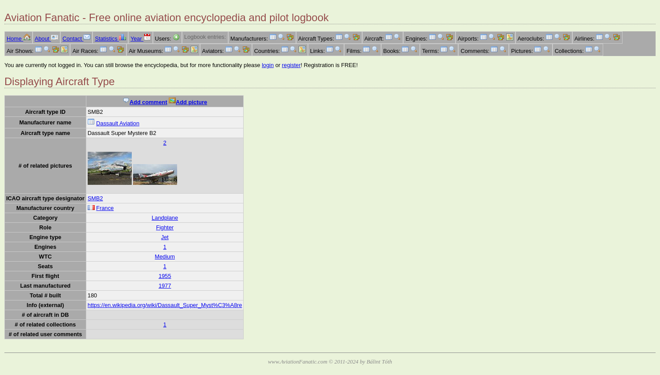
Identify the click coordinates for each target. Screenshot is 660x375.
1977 (165, 285)
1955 (165, 276)
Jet (165, 237)
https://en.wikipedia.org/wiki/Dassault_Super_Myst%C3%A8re (165, 305)
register (291, 65)
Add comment (144, 102)
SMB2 (95, 198)
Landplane (165, 217)
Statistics (110, 38)
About (46, 38)
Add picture (188, 102)
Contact (77, 38)
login (268, 65)
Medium (165, 256)
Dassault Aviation (117, 123)
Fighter (165, 227)
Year (140, 38)
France (105, 208)
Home (18, 38)
